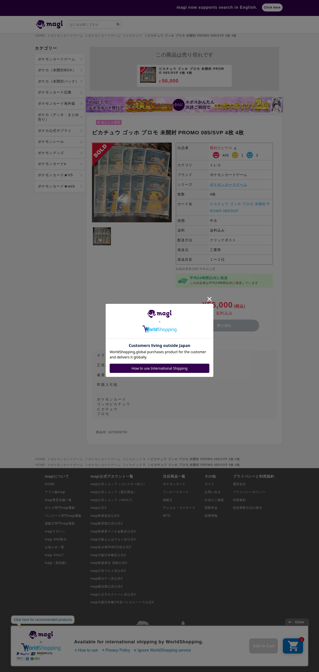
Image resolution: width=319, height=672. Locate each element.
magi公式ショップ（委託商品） (113, 492)
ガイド (209, 484)
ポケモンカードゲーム (56, 59)
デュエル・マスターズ (179, 507)
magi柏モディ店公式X (106, 578)
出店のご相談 (214, 500)
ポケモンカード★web (56, 186)
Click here (272, 7)
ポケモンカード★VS (55, 175)
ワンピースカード (176, 492)
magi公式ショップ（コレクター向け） (118, 484)
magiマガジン (55, 531)
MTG (166, 515)
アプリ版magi (55, 492)
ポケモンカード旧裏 (55, 92)
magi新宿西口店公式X (106, 523)
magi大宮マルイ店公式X (108, 571)
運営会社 (239, 484)
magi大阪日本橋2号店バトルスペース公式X (122, 602)
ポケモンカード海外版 (56, 103)
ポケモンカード (174, 484)
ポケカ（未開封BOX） (57, 70)
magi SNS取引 (56, 539)
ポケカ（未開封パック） (58, 81)
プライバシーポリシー (249, 492)
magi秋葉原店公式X (105, 515)
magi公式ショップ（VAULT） (112, 500)
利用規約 (239, 500)
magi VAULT (54, 555)
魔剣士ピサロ (222, 148)
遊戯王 (168, 500)
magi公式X (98, 507)
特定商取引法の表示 (247, 507)
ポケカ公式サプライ (55, 131)
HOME (50, 484)
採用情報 (211, 515)
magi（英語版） (57, 563)
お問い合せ (213, 492)
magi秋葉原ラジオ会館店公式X (113, 531)
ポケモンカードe (52, 164)
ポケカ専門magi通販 (60, 507)
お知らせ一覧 (54, 547)
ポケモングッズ (51, 153)
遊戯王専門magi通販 (60, 523)
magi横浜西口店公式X (106, 586)
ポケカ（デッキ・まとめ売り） (58, 117)
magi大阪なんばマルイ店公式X (113, 539)
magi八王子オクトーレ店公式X (113, 594)
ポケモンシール (51, 142)
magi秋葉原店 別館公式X (108, 563)
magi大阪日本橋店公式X (108, 555)
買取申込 (211, 507)
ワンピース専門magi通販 (63, 515)
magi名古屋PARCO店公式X (110, 547)
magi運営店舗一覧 (58, 500)
